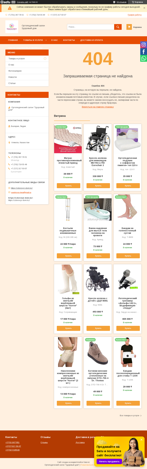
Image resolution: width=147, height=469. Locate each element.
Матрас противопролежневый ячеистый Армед (68, 160)
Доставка (80, 442)
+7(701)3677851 (12, 442)
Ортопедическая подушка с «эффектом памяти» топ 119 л (127, 161)
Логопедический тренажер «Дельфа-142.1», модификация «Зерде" (127, 303)
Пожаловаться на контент (91, 465)
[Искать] (118, 27)
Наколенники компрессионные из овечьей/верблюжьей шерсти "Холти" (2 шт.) (68, 377)
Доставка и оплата (91, 40)
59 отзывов (121, 2)
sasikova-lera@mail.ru (21, 192)
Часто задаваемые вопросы (25, 48)
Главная (13, 40)
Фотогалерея (14, 71)
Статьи (11, 83)
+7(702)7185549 (12, 450)
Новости (12, 77)
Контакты (69, 40)
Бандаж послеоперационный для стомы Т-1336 (127, 373)
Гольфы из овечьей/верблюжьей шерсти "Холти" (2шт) (68, 303)
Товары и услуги (33, 40)
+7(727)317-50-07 (13, 446)
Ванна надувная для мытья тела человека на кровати (98, 232)
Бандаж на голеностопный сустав (127, 230)
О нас (54, 40)
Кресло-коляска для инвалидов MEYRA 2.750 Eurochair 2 (97, 161)
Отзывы (44, 442)
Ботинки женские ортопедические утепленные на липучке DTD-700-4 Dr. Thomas (97, 376)
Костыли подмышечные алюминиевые (68, 230)
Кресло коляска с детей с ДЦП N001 (98, 299)
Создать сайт (22, 2)
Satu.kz (87, 462)
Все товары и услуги (129, 415)
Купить (68, 186)
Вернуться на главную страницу (98, 107)
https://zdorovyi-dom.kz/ (22, 188)
